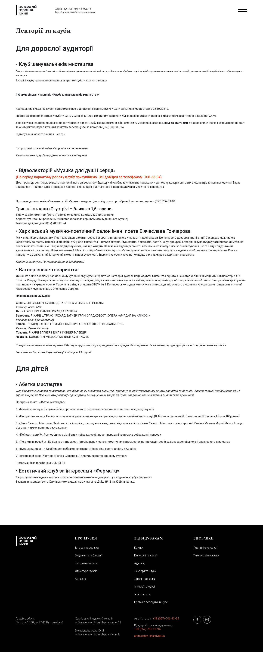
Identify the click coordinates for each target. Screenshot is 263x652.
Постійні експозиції (205, 547)
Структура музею (86, 571)
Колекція (80, 578)
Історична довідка (87, 547)
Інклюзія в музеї (144, 586)
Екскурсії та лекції (145, 555)
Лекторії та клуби (145, 571)
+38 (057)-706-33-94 (147, 629)
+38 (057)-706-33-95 (166, 618)
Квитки (138, 547)
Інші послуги (142, 594)
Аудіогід (139, 563)
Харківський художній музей (28, 10)
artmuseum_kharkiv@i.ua (149, 636)
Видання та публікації (88, 555)
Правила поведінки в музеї (151, 602)
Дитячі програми (145, 578)
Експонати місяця (86, 563)
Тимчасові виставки (206, 555)
